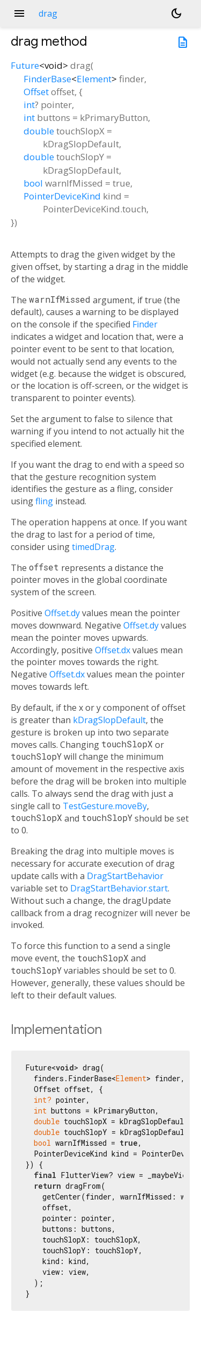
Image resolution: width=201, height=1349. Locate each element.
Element (94, 79)
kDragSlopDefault (109, 720)
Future (25, 65)
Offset (36, 91)
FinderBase (47, 79)
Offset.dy (62, 613)
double (39, 131)
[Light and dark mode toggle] (176, 13)
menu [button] (19, 13)
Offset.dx (112, 650)
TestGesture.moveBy (105, 806)
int (29, 104)
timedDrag (93, 547)
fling (44, 501)
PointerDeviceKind (62, 196)
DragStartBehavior (125, 876)
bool (33, 183)
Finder (145, 324)
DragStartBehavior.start (119, 888)
